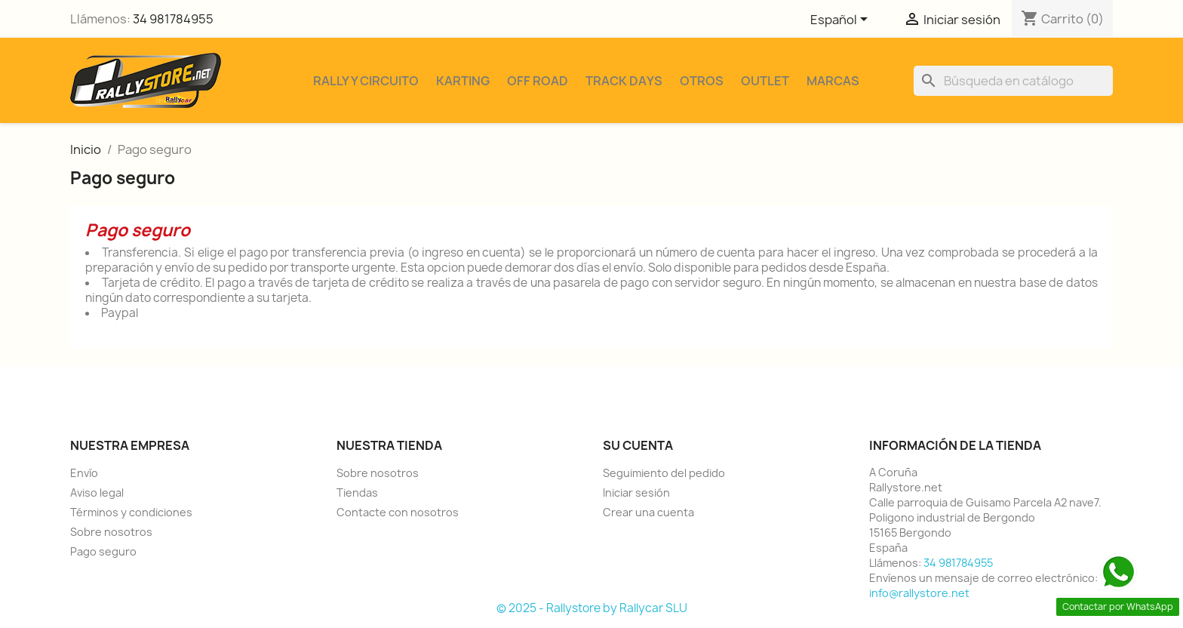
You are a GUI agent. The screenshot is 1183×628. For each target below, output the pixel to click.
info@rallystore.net (919, 593)
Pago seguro (103, 551)
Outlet (765, 80)
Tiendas (357, 492)
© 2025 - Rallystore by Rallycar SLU (591, 608)
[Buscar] (1013, 81)
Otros (702, 80)
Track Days (623, 80)
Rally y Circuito (366, 80)
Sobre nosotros (111, 532)
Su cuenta (638, 445)
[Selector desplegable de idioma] (841, 20)
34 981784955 (173, 19)
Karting (463, 80)
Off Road (537, 80)
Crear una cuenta (648, 512)
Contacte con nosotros (397, 512)
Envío (84, 473)
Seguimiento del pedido (664, 473)
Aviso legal (97, 492)
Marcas (833, 80)
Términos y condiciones (131, 512)
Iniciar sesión (636, 492)
